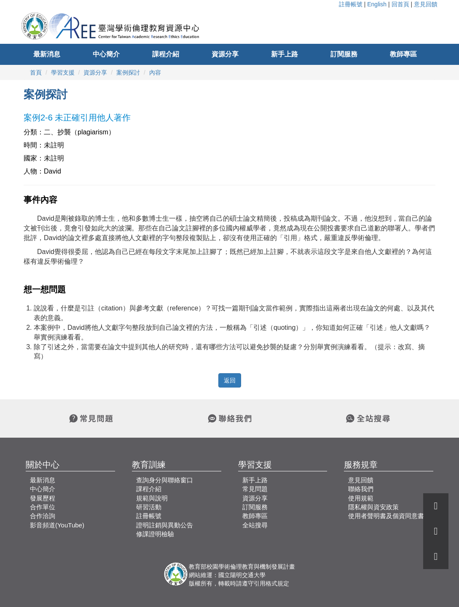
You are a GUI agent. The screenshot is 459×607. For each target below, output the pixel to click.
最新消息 (46, 54)
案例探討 (128, 72)
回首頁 (400, 4)
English (377, 4)
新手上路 (284, 54)
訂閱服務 (343, 54)
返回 (230, 380)
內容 (155, 72)
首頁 (36, 72)
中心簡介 (106, 54)
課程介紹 (165, 54)
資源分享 (225, 54)
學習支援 (63, 72)
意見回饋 (426, 4)
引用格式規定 (271, 583)
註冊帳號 (350, 4)
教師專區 (403, 54)
